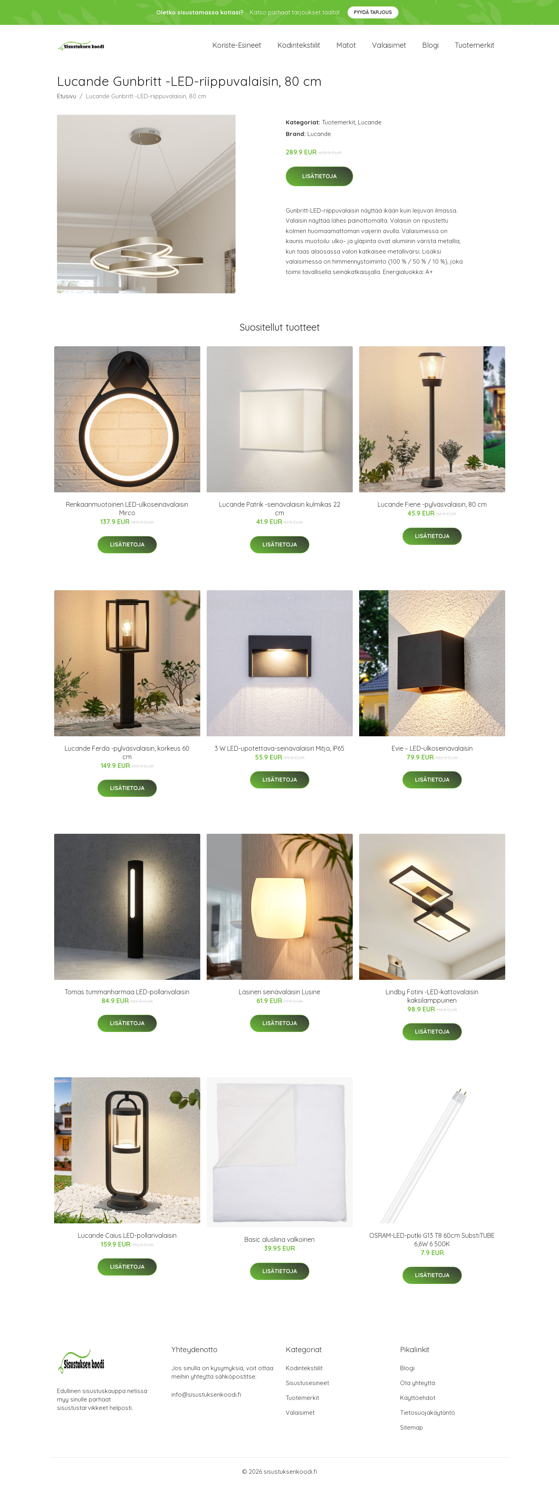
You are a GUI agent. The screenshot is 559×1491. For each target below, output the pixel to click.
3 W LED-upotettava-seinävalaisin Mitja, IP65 (279, 754)
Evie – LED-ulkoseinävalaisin (432, 754)
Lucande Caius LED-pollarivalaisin (127, 1241)
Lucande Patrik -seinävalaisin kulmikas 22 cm (279, 514)
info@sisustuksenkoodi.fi (206, 1400)
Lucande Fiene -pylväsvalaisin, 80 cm (432, 510)
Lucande (370, 128)
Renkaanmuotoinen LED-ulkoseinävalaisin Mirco (127, 514)
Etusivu (66, 102)
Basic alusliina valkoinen (279, 1245)
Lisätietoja (319, 181)
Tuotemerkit (474, 48)
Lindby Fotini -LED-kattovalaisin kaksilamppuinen (432, 1001)
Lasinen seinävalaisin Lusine (279, 997)
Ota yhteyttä (417, 1388)
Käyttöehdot (417, 1403)
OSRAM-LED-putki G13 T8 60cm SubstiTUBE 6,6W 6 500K (432, 1245)
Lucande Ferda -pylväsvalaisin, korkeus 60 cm (127, 758)
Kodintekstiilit (298, 48)
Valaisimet (389, 48)
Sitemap (411, 1433)
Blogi (430, 48)
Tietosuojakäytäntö (427, 1418)
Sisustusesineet (307, 1388)
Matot (346, 48)
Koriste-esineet (236, 48)
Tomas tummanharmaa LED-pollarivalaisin (127, 997)
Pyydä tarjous (373, 12)
